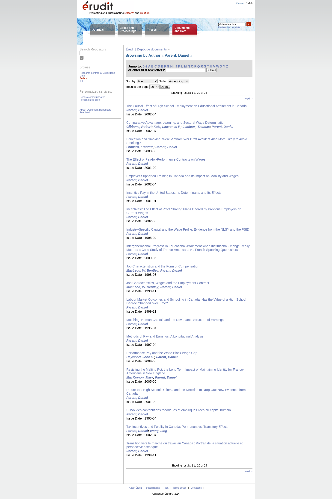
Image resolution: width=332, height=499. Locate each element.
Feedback (85, 112)
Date (82, 75)
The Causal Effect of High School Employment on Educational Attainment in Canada (186, 106)
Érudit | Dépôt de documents (146, 49)
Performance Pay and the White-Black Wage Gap (161, 353)
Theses (152, 29)
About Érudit (135, 488)
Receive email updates (92, 97)
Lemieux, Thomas (196, 127)
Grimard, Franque (139, 147)
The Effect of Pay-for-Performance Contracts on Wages (165, 159)
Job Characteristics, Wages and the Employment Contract (167, 283)
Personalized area (90, 99)
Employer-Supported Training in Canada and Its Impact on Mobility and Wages (182, 176)
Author (83, 78)
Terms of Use (180, 488)
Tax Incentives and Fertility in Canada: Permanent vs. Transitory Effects (177, 427)
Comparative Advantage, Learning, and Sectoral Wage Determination (175, 122)
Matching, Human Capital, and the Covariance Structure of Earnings (175, 320)
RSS (166, 488)
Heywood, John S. (140, 357)
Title (82, 81)
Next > (248, 98)
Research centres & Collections (97, 72)
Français (240, 3)
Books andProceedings (128, 29)
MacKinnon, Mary (139, 377)
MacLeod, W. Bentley (142, 270)
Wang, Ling (158, 431)
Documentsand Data (182, 29)
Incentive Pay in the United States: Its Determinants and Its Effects (173, 192)
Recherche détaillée (229, 27)
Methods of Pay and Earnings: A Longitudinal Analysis (164, 336)
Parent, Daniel (137, 110)
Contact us (196, 488)
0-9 (145, 66)
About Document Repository (95, 109)
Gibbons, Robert (139, 127)
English (249, 3)
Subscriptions (153, 488)
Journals (98, 29)
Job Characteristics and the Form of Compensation (162, 266)
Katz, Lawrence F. (167, 127)
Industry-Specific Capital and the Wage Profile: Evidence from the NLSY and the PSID (187, 229)
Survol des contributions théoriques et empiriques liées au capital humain (178, 410)
